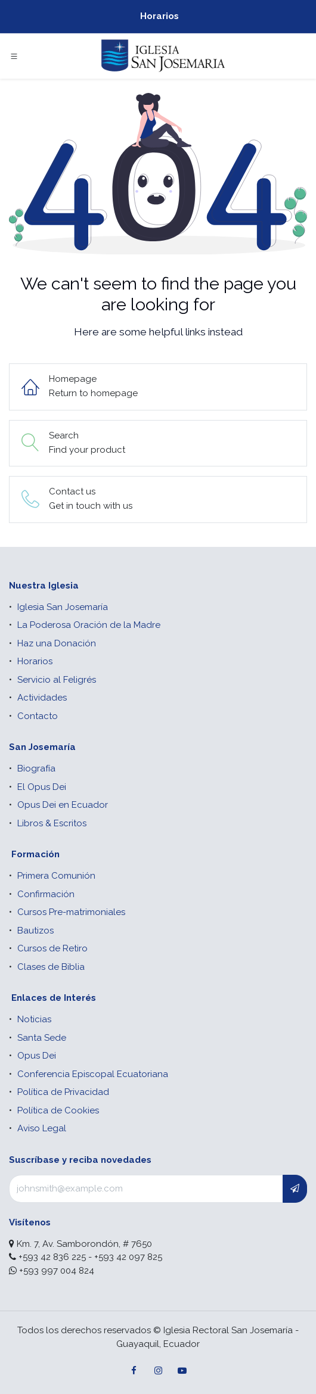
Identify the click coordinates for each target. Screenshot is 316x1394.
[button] (295, 1189)
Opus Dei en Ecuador (62, 804)
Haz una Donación (56, 643)
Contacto (37, 716)
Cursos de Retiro (52, 948)
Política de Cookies (58, 1110)
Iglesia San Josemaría (62, 607)
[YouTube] (182, 1371)
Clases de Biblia (51, 967)
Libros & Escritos (51, 823)
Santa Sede (41, 1037)
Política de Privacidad (63, 1092)
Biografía (36, 768)
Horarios (159, 16)
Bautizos (35, 930)
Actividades (42, 697)
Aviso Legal (41, 1128)
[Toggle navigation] (14, 56)
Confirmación (46, 894)
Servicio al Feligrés (56, 679)
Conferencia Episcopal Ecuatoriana (92, 1074)
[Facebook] (134, 1371)
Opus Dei (36, 1055)
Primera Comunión (56, 875)
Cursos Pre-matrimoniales (71, 912)
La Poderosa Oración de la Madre (88, 625)
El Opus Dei (41, 787)
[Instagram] (158, 1371)
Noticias (34, 1019)
